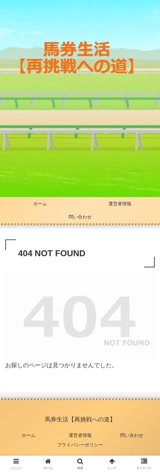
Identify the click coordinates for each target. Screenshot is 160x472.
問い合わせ (131, 435)
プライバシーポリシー (80, 444)
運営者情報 (80, 435)
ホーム (28, 435)
